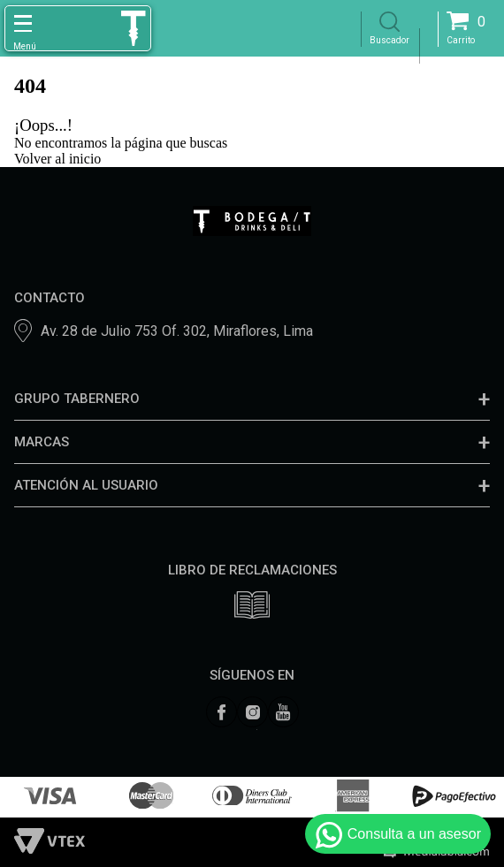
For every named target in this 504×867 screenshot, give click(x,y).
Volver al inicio (57, 158)
